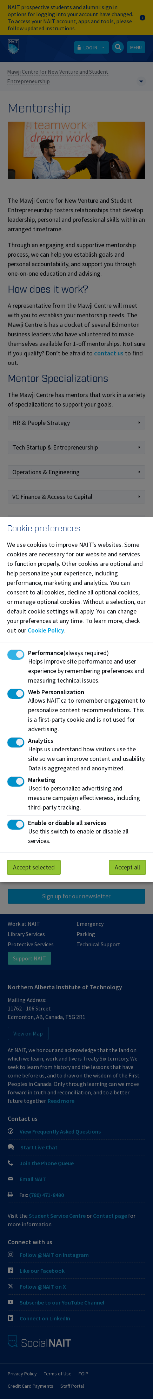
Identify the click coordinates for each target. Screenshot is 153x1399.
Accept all (127, 867)
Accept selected (34, 867)
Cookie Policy (46, 630)
